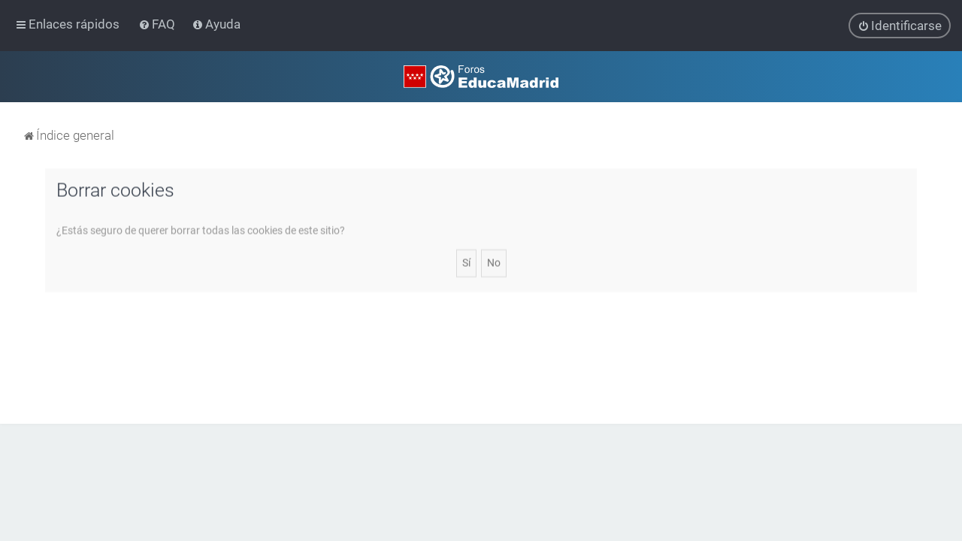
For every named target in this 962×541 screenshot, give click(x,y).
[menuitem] (158, 24)
